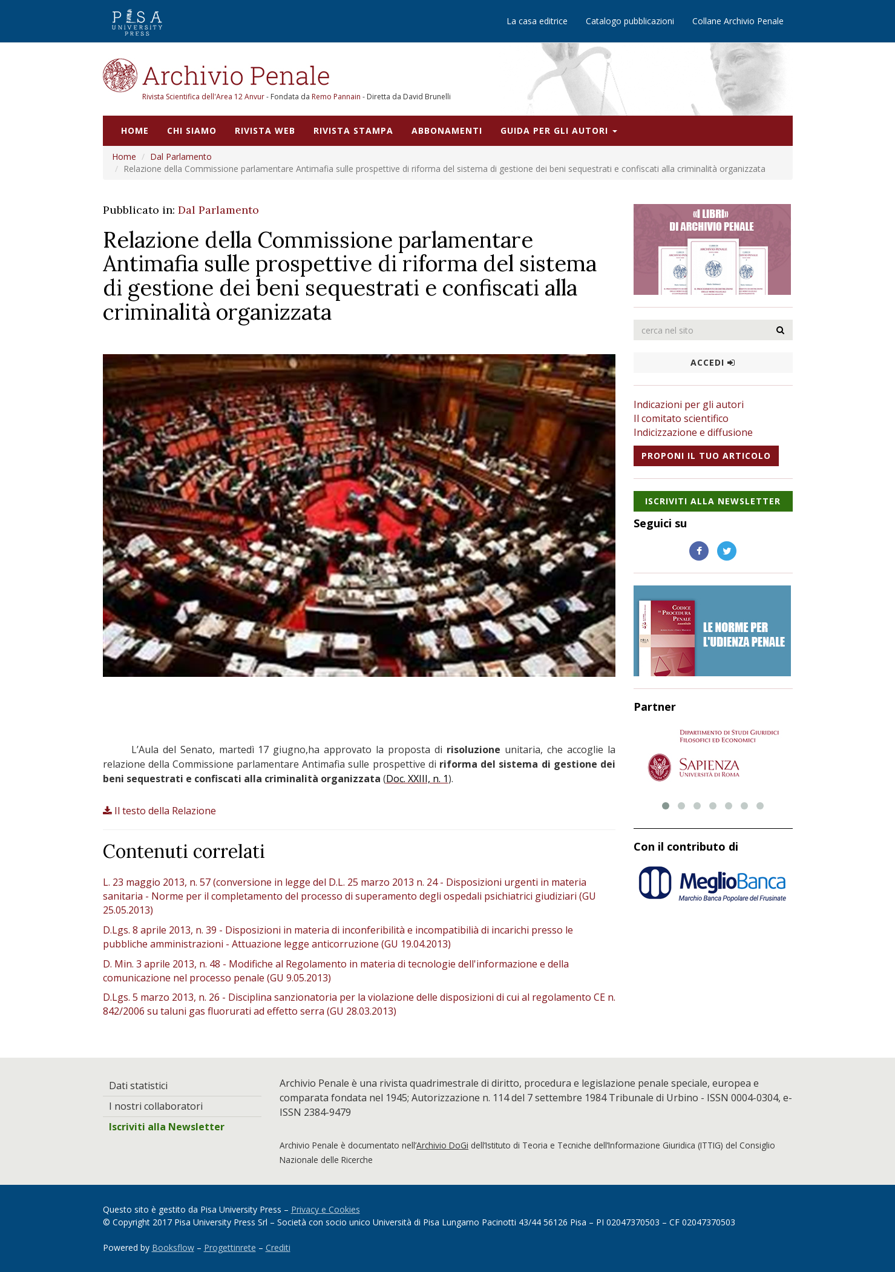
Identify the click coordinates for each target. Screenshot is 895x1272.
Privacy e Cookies (325, 1209)
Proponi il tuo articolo (706, 455)
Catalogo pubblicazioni (630, 21)
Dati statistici (138, 1085)
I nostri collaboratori (156, 1106)
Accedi (712, 362)
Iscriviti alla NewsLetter (713, 501)
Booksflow (173, 1247)
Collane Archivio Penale (738, 21)
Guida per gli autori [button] (558, 130)
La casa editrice (537, 21)
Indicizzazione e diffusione (693, 432)
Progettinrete (230, 1247)
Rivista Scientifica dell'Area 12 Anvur (204, 96)
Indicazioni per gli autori (689, 404)
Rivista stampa (353, 130)
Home (135, 130)
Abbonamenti (446, 130)
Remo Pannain (336, 96)
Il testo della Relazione (159, 810)
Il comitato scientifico (681, 418)
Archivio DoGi (442, 1145)
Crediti (278, 1247)
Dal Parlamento (181, 156)
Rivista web (265, 130)
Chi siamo (192, 130)
